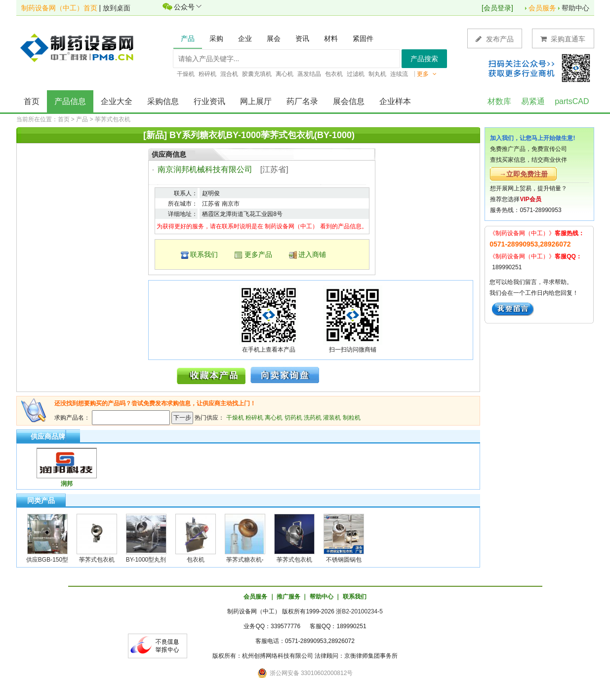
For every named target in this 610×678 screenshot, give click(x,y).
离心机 (274, 417)
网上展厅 (256, 101)
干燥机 (235, 417)
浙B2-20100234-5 (359, 611)
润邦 (67, 483)
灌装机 (332, 417)
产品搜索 (424, 59)
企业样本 (395, 101)
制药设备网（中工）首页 (59, 8)
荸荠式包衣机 (112, 119)
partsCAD (572, 101)
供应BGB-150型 (47, 559)
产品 (82, 119)
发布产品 (495, 38)
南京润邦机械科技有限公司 (205, 169)
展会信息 (349, 101)
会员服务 (542, 8)
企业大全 (116, 101)
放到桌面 (116, 8)
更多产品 (258, 254)
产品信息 (70, 101)
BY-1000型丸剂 (146, 559)
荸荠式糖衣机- (245, 559)
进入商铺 (312, 254)
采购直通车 (563, 38)
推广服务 (288, 596)
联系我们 (204, 254)
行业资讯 (209, 101)
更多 (427, 74)
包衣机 (195, 559)
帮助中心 (575, 8)
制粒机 (352, 417)
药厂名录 (302, 101)
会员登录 (497, 8)
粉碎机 (254, 417)
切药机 (293, 417)
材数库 (499, 101)
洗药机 (313, 417)
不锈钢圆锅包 (344, 559)
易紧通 (533, 101)
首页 (32, 101)
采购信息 (163, 101)
